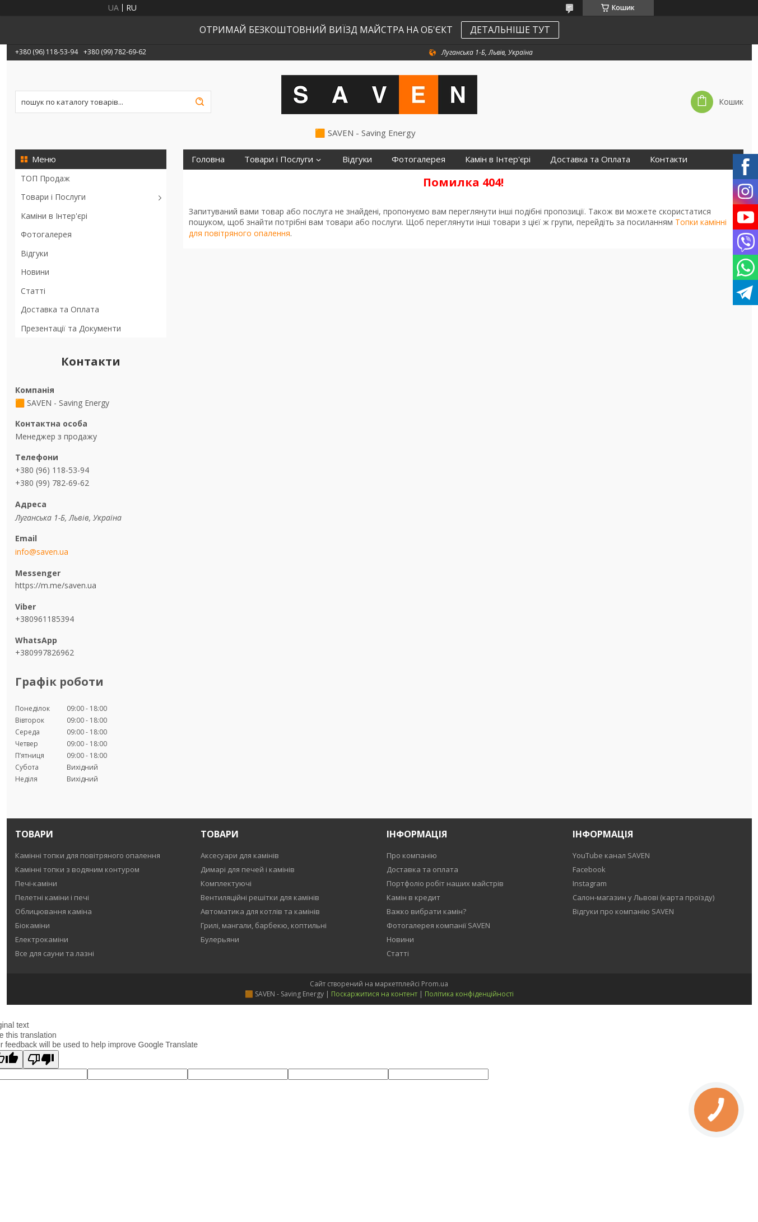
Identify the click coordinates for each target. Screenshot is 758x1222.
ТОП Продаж (45, 178)
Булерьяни (220, 939)
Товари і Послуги (53, 196)
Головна (208, 159)
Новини (35, 271)
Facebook (589, 869)
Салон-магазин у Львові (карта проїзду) (643, 897)
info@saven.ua (41, 552)
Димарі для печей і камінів (248, 869)
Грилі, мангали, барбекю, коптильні (264, 925)
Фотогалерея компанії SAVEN (438, 925)
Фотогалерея (46, 234)
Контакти (668, 159)
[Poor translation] (41, 1059)
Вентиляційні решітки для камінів (260, 897)
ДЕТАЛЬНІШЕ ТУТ (510, 30)
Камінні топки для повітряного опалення (87, 855)
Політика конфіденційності (469, 994)
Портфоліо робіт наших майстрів (445, 883)
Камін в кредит (413, 897)
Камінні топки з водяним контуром (77, 869)
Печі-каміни (36, 883)
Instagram (590, 883)
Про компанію (412, 855)
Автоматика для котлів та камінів (260, 911)
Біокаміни (32, 925)
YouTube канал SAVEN (611, 855)
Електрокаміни (41, 939)
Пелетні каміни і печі (52, 897)
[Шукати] (200, 102)
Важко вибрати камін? (426, 911)
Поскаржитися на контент (374, 994)
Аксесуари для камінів (240, 855)
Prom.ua (434, 984)
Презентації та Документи (71, 328)
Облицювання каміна (53, 911)
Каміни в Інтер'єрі (54, 215)
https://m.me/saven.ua (55, 585)
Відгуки (34, 253)
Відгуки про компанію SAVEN (623, 911)
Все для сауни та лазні (54, 953)
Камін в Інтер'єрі (498, 159)
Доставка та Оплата (60, 309)
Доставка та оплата (422, 869)
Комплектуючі (226, 883)
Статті (33, 290)
